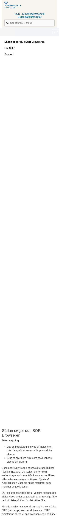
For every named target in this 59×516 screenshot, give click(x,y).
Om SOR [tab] (9, 48)
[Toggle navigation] (55, 32)
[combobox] (29, 23)
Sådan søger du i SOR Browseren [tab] (24, 42)
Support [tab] (8, 54)
